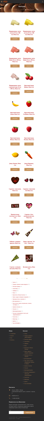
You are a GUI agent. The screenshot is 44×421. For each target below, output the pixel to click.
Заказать (15, 38)
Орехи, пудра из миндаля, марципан (21, 297)
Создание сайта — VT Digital (14, 418)
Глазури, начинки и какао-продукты (21, 284)
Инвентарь (16, 318)
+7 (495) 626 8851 (15, 398)
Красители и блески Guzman (20, 294)
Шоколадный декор (18, 311)
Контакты (12, 339)
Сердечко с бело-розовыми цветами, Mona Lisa (29, 216)
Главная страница (13, 9)
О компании (12, 333)
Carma (15, 282)
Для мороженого (17, 301)
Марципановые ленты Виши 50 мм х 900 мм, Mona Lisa (29, 60)
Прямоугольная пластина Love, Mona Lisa (15, 216)
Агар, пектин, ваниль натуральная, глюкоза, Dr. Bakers (29, 362)
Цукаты (15, 321)
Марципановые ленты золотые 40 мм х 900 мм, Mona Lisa (15, 33)
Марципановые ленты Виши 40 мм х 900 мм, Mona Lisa (15, 60)
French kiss (16, 316)
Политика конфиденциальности (25, 417)
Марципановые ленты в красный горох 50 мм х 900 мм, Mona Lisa (15, 87)
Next (27, 278)
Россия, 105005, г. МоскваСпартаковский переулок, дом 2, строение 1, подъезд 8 (23, 392)
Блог (11, 337)
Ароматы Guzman (17, 306)
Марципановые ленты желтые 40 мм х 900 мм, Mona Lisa (29, 33)
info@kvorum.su (15, 395)
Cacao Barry (16, 288)
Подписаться (29, 412)
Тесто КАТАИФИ (17, 323)
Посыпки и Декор (17, 286)
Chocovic (15, 309)
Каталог (21, 9)
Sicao (15, 292)
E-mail (10, 410)
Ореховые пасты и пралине (19, 299)
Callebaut (16, 290)
